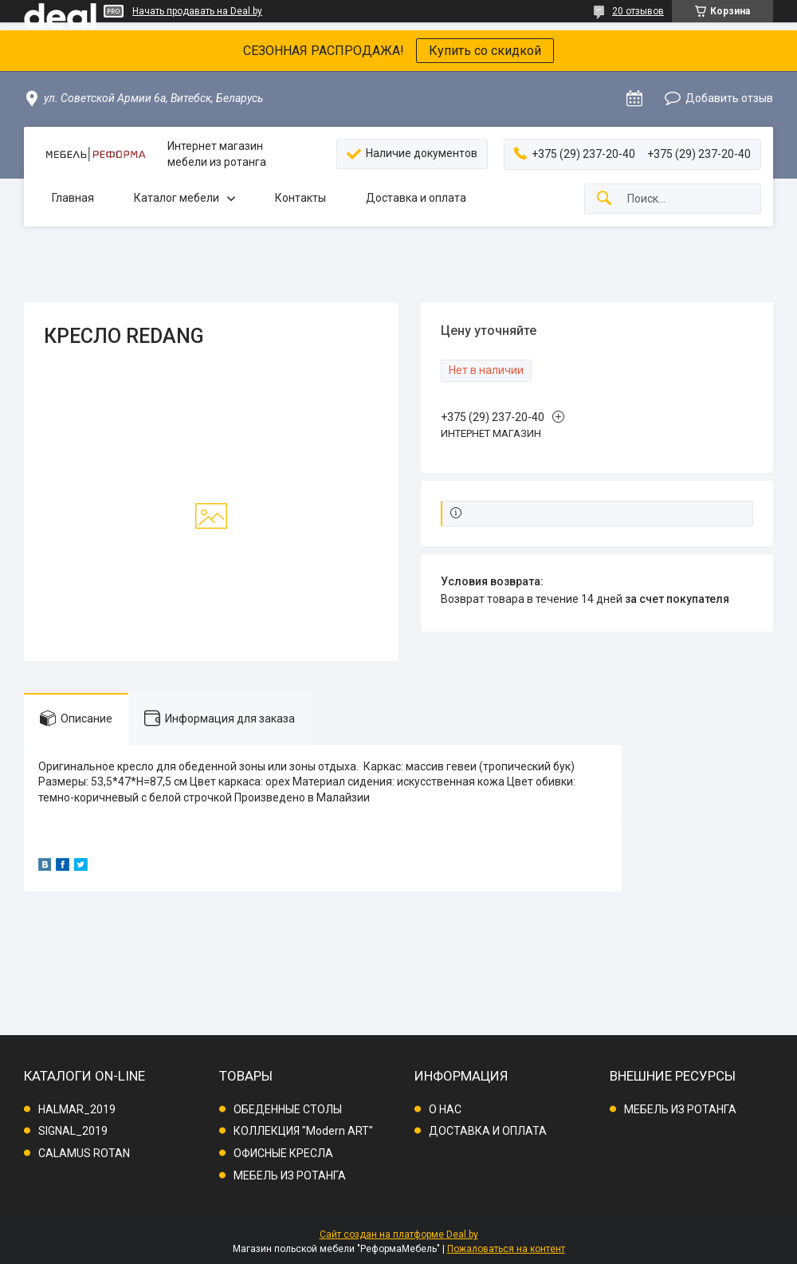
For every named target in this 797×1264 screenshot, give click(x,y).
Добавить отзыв (729, 98)
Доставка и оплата (416, 197)
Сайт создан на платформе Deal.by (399, 1234)
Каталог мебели (176, 197)
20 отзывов (638, 11)
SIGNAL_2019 (73, 1130)
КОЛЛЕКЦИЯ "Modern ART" (303, 1130)
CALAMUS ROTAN (84, 1153)
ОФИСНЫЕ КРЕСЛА (283, 1153)
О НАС (445, 1109)
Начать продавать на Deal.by (197, 11)
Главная (73, 197)
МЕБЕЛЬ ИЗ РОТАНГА (290, 1175)
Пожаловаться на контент (506, 1248)
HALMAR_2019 (77, 1109)
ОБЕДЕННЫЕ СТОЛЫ (288, 1109)
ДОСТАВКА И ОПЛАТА (488, 1130)
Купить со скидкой (485, 50)
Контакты (300, 197)
